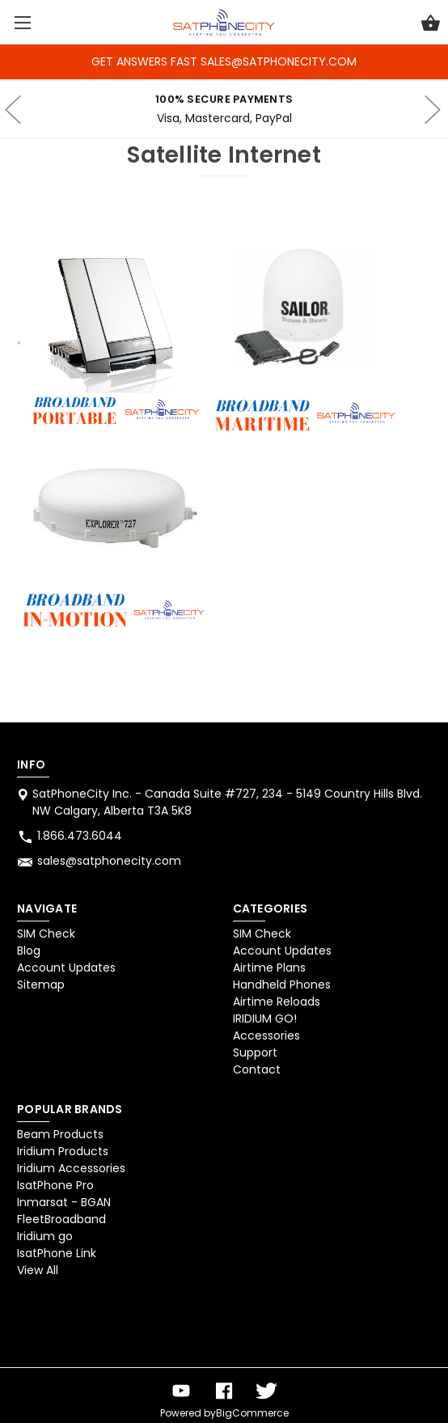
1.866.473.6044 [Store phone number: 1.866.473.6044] (79, 836)
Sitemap (41, 984)
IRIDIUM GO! (265, 1018)
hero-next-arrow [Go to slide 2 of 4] (432, 109)
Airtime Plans (269, 967)
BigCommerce (252, 1413)
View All (37, 1270)
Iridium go (45, 1236)
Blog (28, 950)
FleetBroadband (61, 1219)
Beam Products (60, 1134)
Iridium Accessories (71, 1168)
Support (255, 1052)
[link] (59, 1326)
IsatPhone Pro (55, 1185)
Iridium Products (62, 1151)
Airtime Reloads (276, 1001)
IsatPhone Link (56, 1253)
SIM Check (46, 933)
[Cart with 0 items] (430, 25)
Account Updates (66, 967)
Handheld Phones (282, 984)
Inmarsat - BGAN (64, 1202)
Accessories (266, 1035)
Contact (257, 1069)
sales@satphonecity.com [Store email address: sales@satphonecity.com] (109, 861)
